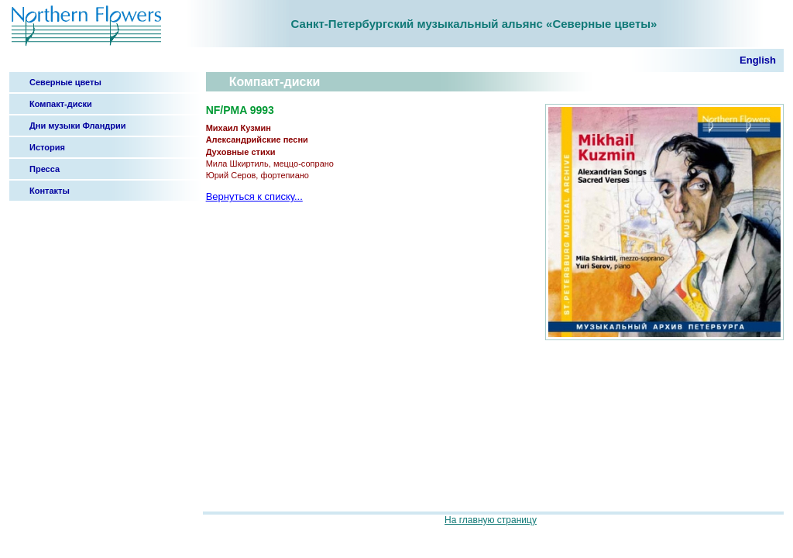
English (758, 60)
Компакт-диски (60, 103)
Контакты (49, 190)
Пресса (44, 169)
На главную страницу (491, 520)
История (47, 147)
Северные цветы (65, 82)
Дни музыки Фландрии (77, 125)
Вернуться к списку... (254, 196)
